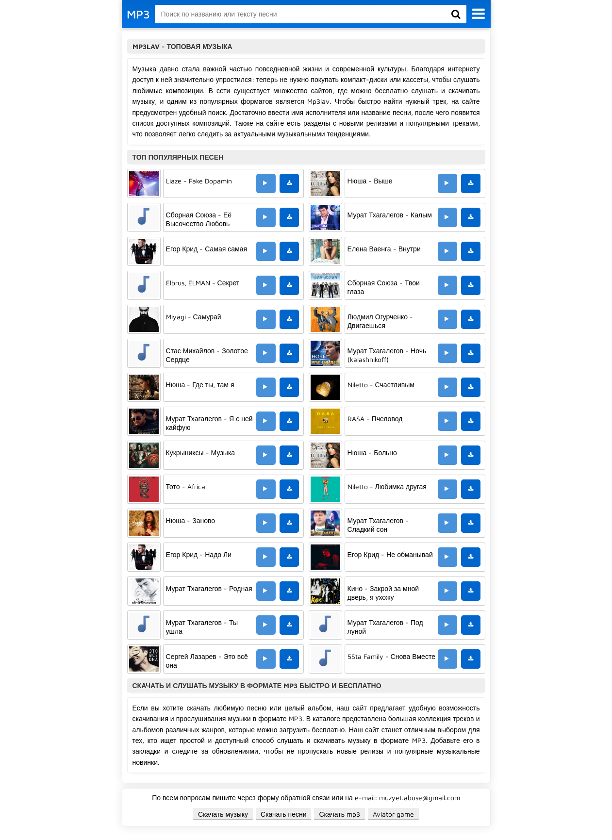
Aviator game (393, 814)
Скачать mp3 (339, 814)
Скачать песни (283, 814)
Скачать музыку (223, 814)
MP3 (138, 14)
